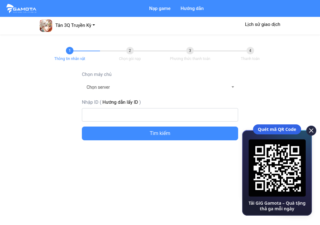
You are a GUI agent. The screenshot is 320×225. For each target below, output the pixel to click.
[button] (67, 25)
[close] (309, 130)
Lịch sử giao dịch (262, 24)
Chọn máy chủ (97, 74)
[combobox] (160, 87)
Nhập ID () (111, 102)
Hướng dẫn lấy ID (120, 102)
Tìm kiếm (160, 133)
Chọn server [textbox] (98, 87)
